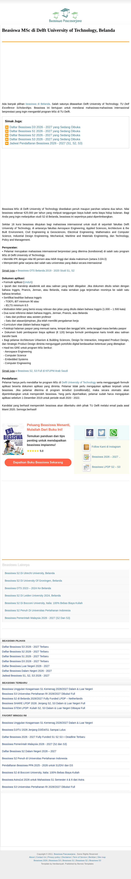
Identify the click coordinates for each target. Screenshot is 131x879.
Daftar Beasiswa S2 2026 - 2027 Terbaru (25, 651)
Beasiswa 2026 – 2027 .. (106, 456)
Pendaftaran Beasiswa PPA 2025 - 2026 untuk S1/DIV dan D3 (37, 765)
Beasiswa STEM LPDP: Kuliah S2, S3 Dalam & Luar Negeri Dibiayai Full (43, 708)
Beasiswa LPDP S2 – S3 (106, 466)
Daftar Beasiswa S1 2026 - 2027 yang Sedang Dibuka (44, 131)
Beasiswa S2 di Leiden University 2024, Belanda (33, 595)
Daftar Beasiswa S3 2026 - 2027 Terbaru (25, 646)
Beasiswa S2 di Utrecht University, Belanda (30, 573)
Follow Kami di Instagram (106, 446)
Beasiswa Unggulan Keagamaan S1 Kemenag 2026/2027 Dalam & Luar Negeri (47, 689)
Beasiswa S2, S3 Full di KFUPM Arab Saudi (43, 370)
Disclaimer (66, 857)
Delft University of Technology (79, 382)
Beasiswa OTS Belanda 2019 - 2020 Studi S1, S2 (46, 270)
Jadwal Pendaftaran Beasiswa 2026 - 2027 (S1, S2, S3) (45, 143)
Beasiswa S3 (95, 860)
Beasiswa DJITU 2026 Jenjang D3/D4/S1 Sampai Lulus (34, 729)
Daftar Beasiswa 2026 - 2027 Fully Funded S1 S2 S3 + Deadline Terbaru (43, 736)
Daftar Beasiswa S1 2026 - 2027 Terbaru (25, 656)
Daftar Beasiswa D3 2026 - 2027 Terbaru (25, 661)
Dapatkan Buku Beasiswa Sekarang (38, 462)
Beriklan (92, 857)
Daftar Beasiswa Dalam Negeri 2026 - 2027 (27, 670)
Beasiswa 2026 (41, 860)
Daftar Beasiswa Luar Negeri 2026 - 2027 (26, 666)
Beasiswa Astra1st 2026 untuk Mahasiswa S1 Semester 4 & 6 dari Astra (43, 779)
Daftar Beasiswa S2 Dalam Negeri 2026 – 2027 (29, 751)
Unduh (28, 282)
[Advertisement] (65, 70)
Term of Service (80, 857)
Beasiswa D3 (55, 860)
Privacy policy (54, 857)
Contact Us (41, 857)
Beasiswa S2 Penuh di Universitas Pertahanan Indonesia (37, 610)
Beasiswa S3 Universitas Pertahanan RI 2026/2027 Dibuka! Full (38, 693)
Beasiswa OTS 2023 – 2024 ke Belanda (28, 588)
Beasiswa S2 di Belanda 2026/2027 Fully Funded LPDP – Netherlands (42, 698)
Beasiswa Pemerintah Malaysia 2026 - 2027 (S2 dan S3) (37, 617)
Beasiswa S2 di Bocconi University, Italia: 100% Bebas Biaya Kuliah (44, 603)
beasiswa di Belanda (38, 103)
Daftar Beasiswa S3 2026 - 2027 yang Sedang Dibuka (44, 139)
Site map (102, 857)
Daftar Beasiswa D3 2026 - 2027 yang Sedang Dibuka (44, 127)
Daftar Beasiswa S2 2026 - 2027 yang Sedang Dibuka (44, 135)
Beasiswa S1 (68, 860)
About (31, 857)
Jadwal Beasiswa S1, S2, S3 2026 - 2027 (25, 675)
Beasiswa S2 (82, 860)
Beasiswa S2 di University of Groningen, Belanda (33, 580)
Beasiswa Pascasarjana (64, 854)
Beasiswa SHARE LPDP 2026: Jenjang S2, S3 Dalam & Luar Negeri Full (43, 703)
